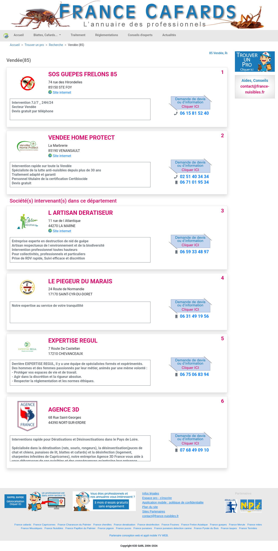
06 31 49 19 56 (194, 316)
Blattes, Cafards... (46, 35)
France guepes (218, 524)
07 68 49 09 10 (194, 450)
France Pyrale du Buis (206, 528)
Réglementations (106, 35)
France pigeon (106, 528)
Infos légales (150, 493)
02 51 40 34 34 (194, 176)
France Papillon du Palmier (80, 528)
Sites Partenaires (153, 511)
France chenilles (102, 524)
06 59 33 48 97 (194, 251)
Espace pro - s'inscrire (157, 498)
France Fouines (170, 524)
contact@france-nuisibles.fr (160, 516)
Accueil (19, 35)
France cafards (22, 524)
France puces (123, 528)
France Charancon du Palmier (74, 524)
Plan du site (150, 507)
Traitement (78, 35)
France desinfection (148, 524)
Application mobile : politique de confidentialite (173, 502)
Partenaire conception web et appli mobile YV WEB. (139, 535)
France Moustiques (31, 528)
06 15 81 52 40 (194, 113)
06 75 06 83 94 (194, 374)
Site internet (62, 92)
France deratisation (124, 524)
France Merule (237, 524)
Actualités (169, 35)
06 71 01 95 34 (194, 182)
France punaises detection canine (173, 528)
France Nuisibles (54, 528)
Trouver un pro (34, 45)
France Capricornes (44, 524)
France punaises (143, 528)
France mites (254, 524)
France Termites (248, 528)
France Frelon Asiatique (194, 524)
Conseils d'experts (140, 35)
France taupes (229, 528)
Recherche (56, 45)
